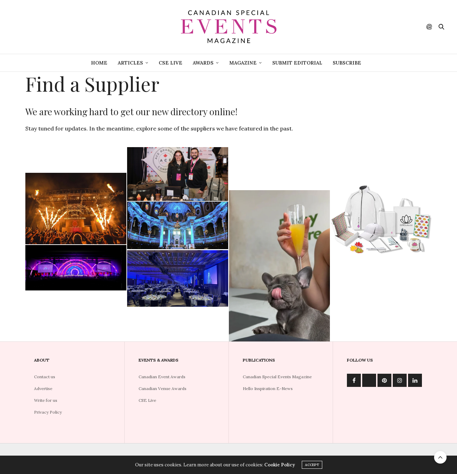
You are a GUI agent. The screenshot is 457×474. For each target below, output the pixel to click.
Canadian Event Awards (162, 376)
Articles (130, 63)
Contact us (44, 376)
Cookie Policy (279, 465)
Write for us (45, 400)
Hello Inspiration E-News (268, 388)
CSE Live (147, 400)
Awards (203, 63)
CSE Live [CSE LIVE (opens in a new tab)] (170, 63)
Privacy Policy (48, 412)
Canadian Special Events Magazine (277, 376)
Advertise (43, 388)
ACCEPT (312, 465)
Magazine (243, 63)
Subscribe (347, 63)
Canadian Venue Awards (162, 388)
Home (99, 63)
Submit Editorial (297, 63)
